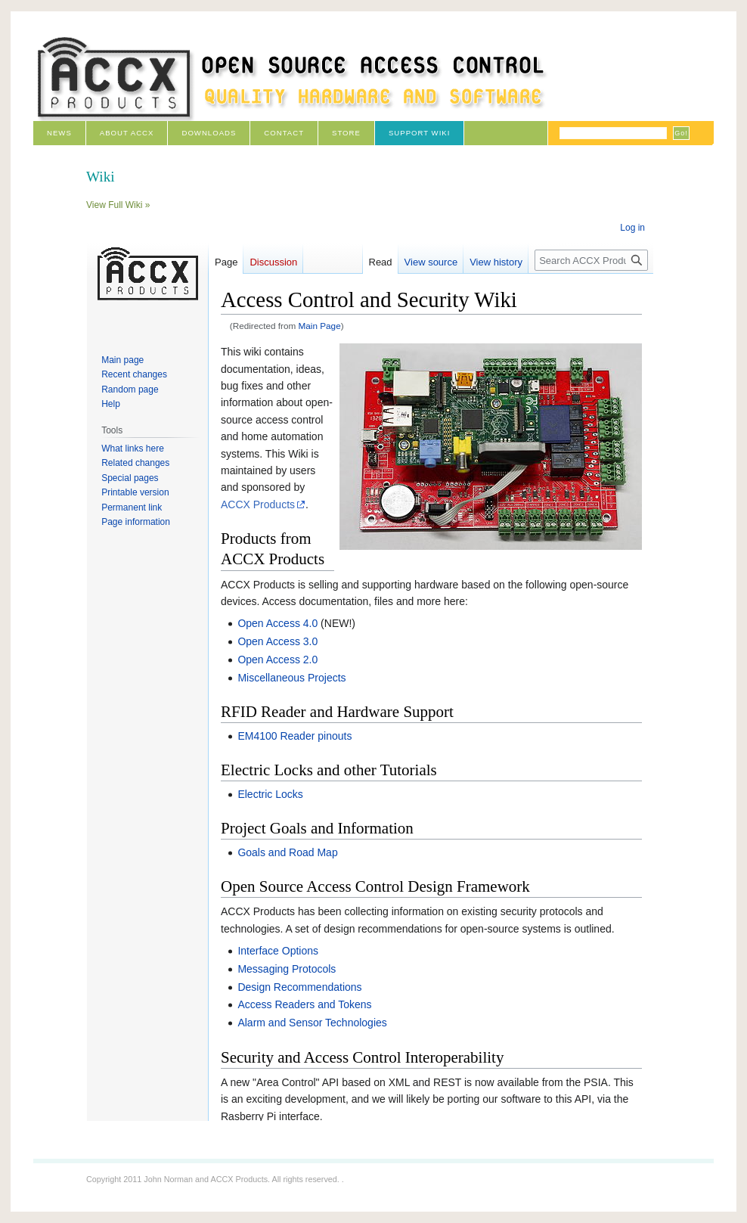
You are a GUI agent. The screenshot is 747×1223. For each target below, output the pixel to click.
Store (346, 133)
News (59, 133)
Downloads (208, 133)
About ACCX (127, 133)
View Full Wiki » (118, 205)
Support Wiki (419, 133)
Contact (284, 133)
